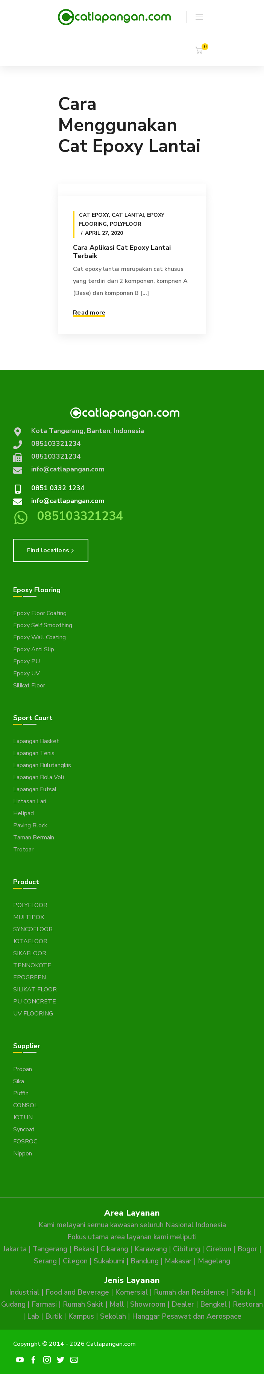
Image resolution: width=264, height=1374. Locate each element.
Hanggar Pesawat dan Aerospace (186, 1316)
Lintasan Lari (29, 801)
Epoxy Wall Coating (39, 637)
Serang (45, 1261)
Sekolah (113, 1316)
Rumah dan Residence (189, 1292)
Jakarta (15, 1249)
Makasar (178, 1261)
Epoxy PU (26, 661)
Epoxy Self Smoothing (42, 625)
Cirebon (218, 1249)
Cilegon (75, 1261)
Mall (116, 1304)
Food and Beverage (77, 1292)
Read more (89, 313)
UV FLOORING (33, 1013)
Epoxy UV (26, 673)
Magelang (214, 1261)
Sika (18, 1081)
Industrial (24, 1292)
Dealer (182, 1304)
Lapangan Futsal (35, 789)
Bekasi (83, 1249)
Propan (22, 1069)
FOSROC (25, 1141)
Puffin (21, 1093)
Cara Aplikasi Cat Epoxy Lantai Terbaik (122, 251)
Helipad (23, 813)
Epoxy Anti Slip (33, 649)
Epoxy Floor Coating (40, 613)
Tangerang (50, 1249)
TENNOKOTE (32, 965)
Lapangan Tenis (34, 753)
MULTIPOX (28, 917)
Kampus (81, 1316)
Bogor (247, 1249)
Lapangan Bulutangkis (42, 765)
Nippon (22, 1153)
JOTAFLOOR (30, 941)
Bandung (144, 1261)
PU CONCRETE (34, 1001)
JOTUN (23, 1117)
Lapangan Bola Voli (38, 777)
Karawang (150, 1249)
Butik (53, 1316)
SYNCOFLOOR (33, 929)
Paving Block (30, 825)
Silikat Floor (29, 685)
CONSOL (25, 1105)
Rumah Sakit (83, 1304)
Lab (33, 1316)
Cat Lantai (128, 215)
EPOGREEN (29, 977)
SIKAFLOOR (29, 953)
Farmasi (44, 1304)
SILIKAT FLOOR (35, 989)
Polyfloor (125, 224)
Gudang (13, 1304)
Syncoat (24, 1129)
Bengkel (213, 1304)
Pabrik (241, 1292)
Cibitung (186, 1249)
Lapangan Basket (36, 741)
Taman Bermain (33, 837)
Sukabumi (109, 1261)
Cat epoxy (94, 215)
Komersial (131, 1292)
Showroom (147, 1304)
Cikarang (114, 1249)
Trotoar (23, 849)
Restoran (248, 1304)
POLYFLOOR (30, 905)
